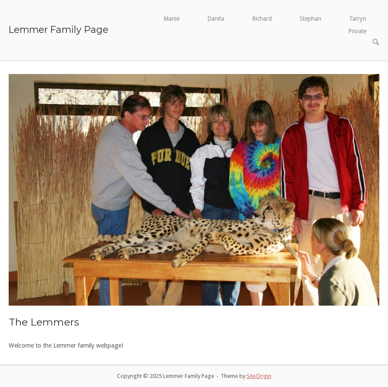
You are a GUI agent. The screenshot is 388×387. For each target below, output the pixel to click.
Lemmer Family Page (58, 29)
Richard (262, 18)
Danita (215, 18)
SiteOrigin (259, 376)
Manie (171, 18)
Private (357, 31)
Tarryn (357, 18)
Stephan (310, 18)
